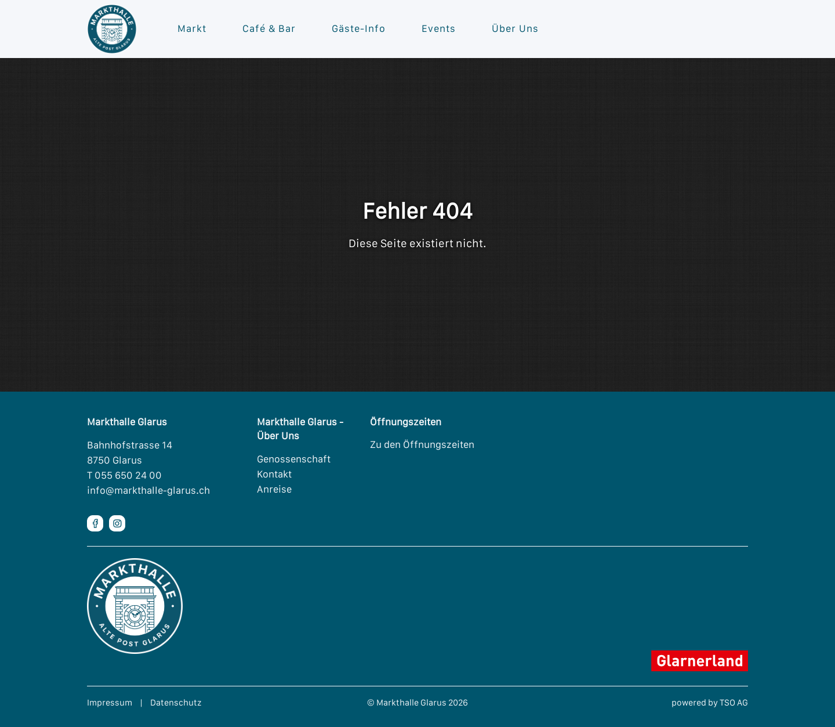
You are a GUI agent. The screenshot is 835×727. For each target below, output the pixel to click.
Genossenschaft (294, 459)
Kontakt (274, 474)
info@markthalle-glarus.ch (148, 490)
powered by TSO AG (709, 702)
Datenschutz (176, 702)
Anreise (274, 489)
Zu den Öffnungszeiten (422, 444)
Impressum (109, 702)
